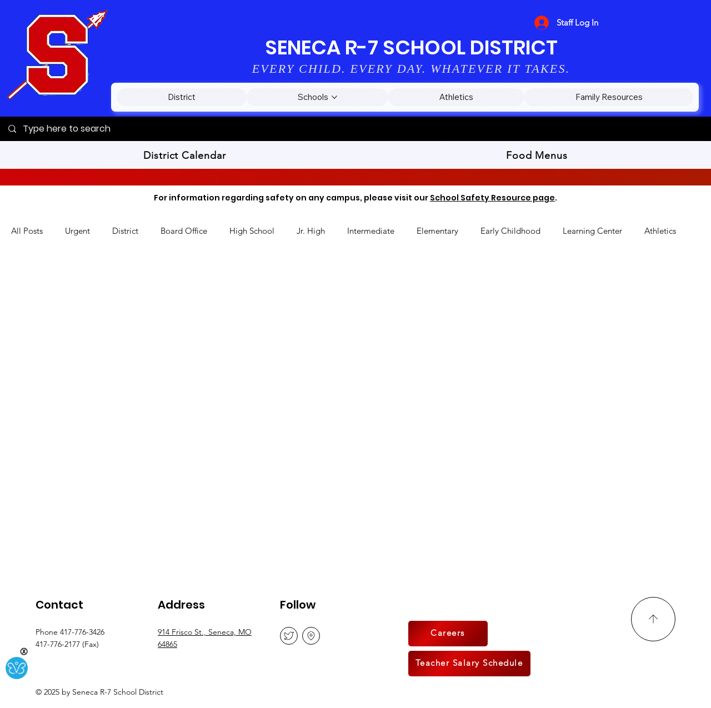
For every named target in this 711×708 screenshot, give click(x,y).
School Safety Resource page (492, 197)
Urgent (77, 230)
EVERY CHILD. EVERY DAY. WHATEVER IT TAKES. (411, 69)
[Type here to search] (355, 129)
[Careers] (448, 633)
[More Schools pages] (334, 97)
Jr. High (311, 230)
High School (251, 230)
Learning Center (592, 230)
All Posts (27, 230)
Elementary (437, 230)
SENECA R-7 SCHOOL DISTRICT (411, 47)
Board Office (184, 230)
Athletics (660, 230)
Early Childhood (510, 230)
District (125, 230)
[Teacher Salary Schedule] (469, 663)
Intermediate (370, 230)
